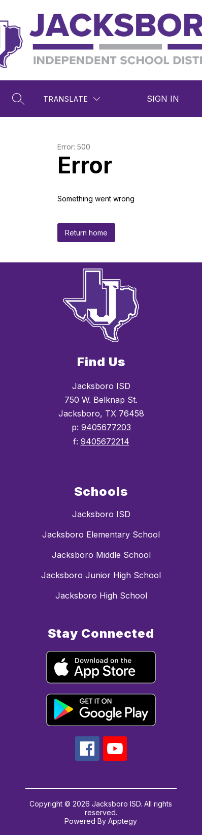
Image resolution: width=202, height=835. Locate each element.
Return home (86, 232)
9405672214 (105, 441)
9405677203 (106, 427)
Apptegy (122, 821)
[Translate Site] (72, 99)
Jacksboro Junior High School (101, 575)
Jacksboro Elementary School (101, 534)
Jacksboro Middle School (101, 555)
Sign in (163, 99)
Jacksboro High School (101, 595)
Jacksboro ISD (101, 514)
